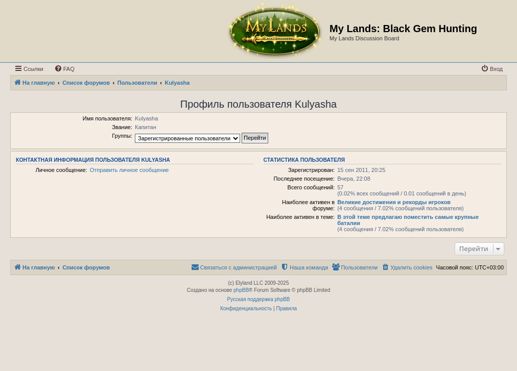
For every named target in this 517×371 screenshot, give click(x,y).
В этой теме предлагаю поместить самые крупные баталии (408, 220)
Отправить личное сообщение (129, 170)
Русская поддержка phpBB (258, 299)
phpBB (241, 290)
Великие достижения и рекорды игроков (394, 202)
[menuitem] (64, 69)
